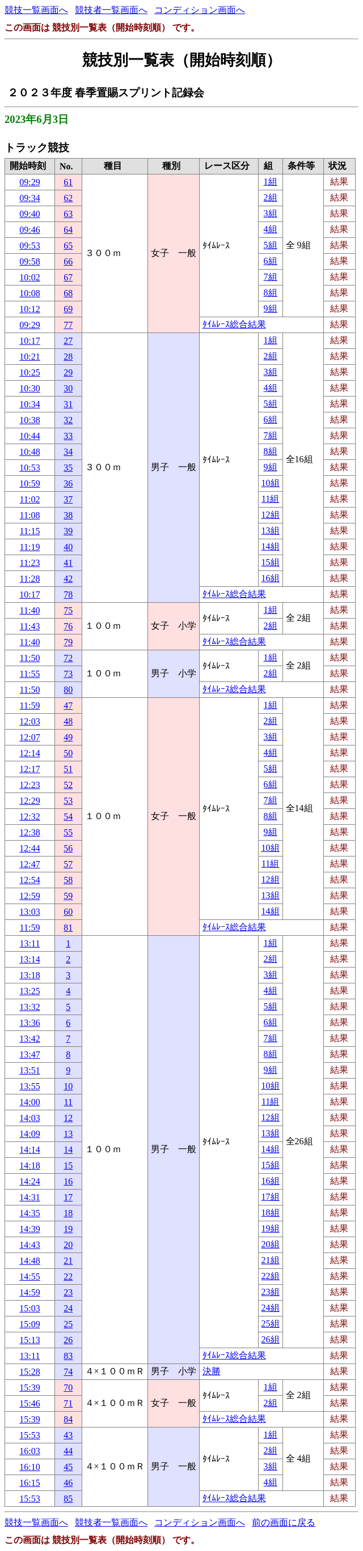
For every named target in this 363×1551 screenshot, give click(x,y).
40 (68, 547)
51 (68, 769)
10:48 (29, 452)
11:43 (30, 626)
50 (68, 753)
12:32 (29, 816)
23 (68, 1292)
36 (68, 483)
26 (68, 1340)
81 (68, 927)
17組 (270, 1196)
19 (68, 1229)
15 (68, 1165)
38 (68, 515)
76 (68, 626)
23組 (270, 1292)
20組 (270, 1244)
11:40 (30, 610)
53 (68, 801)
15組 (270, 562)
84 (68, 1419)
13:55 (29, 1086)
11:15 (30, 531)
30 (68, 388)
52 (68, 785)
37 (68, 499)
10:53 (29, 467)
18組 (270, 1212)
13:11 (30, 943)
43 (68, 1435)
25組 (270, 1323)
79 (68, 642)
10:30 (29, 388)
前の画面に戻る (283, 1522)
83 (68, 1356)
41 (68, 563)
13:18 (29, 975)
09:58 (29, 261)
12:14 (29, 753)
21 (68, 1260)
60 (68, 912)
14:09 (29, 1134)
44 (68, 1451)
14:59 (29, 1292)
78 (68, 594)
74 (68, 1372)
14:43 (29, 1245)
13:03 (29, 912)
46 (68, 1483)
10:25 (29, 372)
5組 (270, 245)
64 (68, 230)
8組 (270, 292)
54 (68, 816)
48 (68, 721)
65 (68, 245)
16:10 (29, 1467)
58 (68, 880)
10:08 (29, 293)
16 (68, 1181)
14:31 (29, 1197)
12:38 (29, 832)
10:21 (29, 356)
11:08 (30, 515)
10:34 (29, 404)
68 (68, 293)
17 (68, 1197)
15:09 (29, 1324)
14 (68, 1149)
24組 (270, 1308)
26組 (270, 1339)
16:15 (29, 1483)
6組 (270, 261)
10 (68, 1086)
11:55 (30, 674)
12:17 (29, 769)
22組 (270, 1276)
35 (68, 467)
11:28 (30, 578)
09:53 (29, 245)
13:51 (29, 1070)
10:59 (29, 483)
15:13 (29, 1340)
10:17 (29, 341)
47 (68, 705)
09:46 (29, 230)
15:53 (29, 1435)
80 (68, 689)
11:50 (30, 658)
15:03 (29, 1308)
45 (68, 1467)
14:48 (29, 1260)
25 (68, 1324)
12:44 (29, 848)
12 (68, 1118)
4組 (270, 229)
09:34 (29, 198)
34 (68, 452)
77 (68, 325)
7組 (270, 277)
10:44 (29, 436)
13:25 (29, 991)
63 (68, 214)
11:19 (30, 547)
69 (68, 309)
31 (68, 404)
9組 (270, 308)
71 (68, 1403)
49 (68, 737)
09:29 (29, 182)
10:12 (29, 309)
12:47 (29, 864)
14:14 (29, 1149)
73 (68, 674)
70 (68, 1387)
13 (68, 1134)
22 (68, 1276)
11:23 (30, 563)
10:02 (29, 277)
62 (68, 198)
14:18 (29, 1165)
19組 (270, 1228)
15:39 (29, 1387)
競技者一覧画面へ (111, 10)
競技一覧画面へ (36, 10)
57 (68, 864)
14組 (270, 546)
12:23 (29, 785)
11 (68, 1102)
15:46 (29, 1403)
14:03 (29, 1118)
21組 (270, 1260)
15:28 (29, 1372)
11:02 (30, 499)
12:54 (29, 880)
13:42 (29, 1038)
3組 (270, 213)
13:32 (29, 1007)
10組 (270, 483)
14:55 (29, 1276)
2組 (270, 197)
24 (68, 1308)
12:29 (29, 801)
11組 (270, 499)
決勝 (211, 1371)
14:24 (29, 1181)
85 (68, 1498)
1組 (270, 181)
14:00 (29, 1102)
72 (68, 658)
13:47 (29, 1054)
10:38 (29, 420)
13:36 (29, 1023)
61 (68, 182)
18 (68, 1213)
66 (68, 261)
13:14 (29, 959)
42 (68, 578)
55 (68, 832)
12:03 (29, 721)
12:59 (29, 896)
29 (68, 372)
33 (68, 436)
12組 (270, 514)
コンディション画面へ (199, 10)
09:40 (29, 214)
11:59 (30, 705)
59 (68, 896)
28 (68, 356)
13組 (270, 530)
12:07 (29, 737)
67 (68, 277)
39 (68, 531)
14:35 (29, 1213)
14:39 (29, 1229)
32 (68, 420)
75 (68, 610)
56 (68, 848)
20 (68, 1245)
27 (68, 341)
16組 (270, 578)
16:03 (29, 1451)
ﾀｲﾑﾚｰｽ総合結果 (234, 324)
